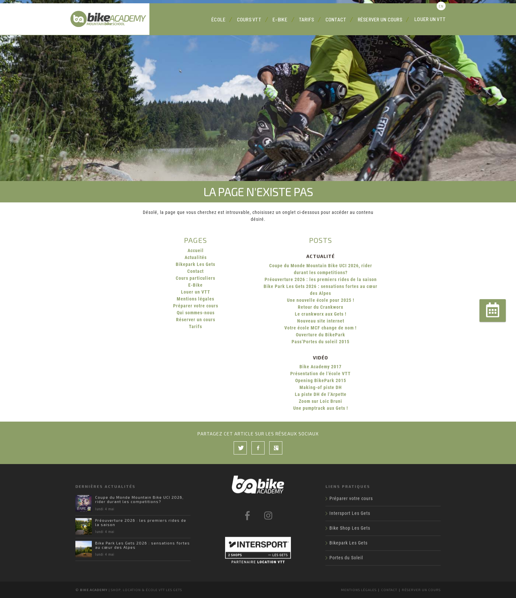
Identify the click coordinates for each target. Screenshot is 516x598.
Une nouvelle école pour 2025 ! (320, 300)
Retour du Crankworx (320, 307)
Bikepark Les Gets (195, 264)
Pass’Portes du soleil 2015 (320, 341)
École (218, 19)
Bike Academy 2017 (320, 366)
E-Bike (280, 19)
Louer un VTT (430, 19)
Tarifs (306, 19)
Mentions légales (195, 298)
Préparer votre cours (195, 305)
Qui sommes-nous (196, 312)
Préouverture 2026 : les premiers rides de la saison (321, 279)
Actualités (196, 257)
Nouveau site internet (320, 321)
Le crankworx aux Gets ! (321, 314)
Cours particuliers (195, 278)
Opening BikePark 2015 (320, 380)
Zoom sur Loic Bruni (320, 401)
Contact (336, 19)
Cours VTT (249, 19)
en (441, 6)
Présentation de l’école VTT (320, 373)
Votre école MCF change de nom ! (320, 327)
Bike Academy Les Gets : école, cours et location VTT (109, 19)
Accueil (196, 250)
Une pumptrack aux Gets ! (320, 408)
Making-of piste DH (320, 387)
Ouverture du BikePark (320, 334)
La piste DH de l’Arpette (321, 394)
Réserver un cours (380, 19)
